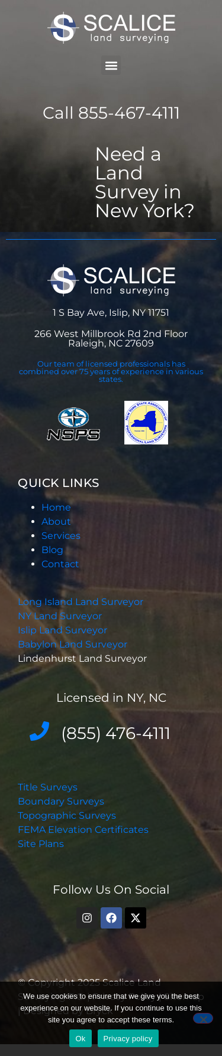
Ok (80, 1038)
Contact (60, 564)
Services (61, 535)
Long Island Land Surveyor (80, 601)
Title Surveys (48, 787)
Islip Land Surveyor (64, 630)
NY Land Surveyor (61, 616)
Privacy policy (128, 1038)
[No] (203, 1018)
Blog (52, 549)
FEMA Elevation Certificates (83, 829)
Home (56, 507)
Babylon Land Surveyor (74, 644)
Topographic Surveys (67, 815)
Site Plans (41, 843)
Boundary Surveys (61, 801)
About (56, 521)
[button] (111, 65)
